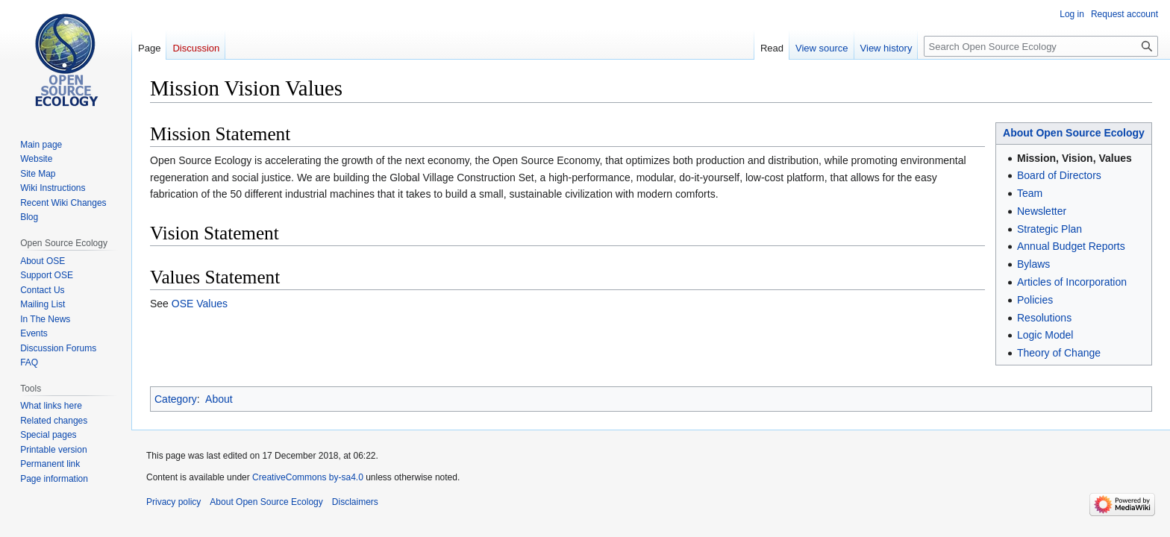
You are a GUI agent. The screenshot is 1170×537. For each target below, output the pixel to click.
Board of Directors (1059, 175)
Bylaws (1033, 264)
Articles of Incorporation (1072, 282)
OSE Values (200, 304)
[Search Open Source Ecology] (1041, 46)
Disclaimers (355, 502)
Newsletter (1041, 211)
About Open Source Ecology (1074, 133)
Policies (1035, 300)
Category (175, 399)
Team (1029, 193)
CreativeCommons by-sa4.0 (307, 477)
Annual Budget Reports (1071, 246)
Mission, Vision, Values (1074, 158)
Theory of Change (1059, 353)
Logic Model (1045, 335)
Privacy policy (173, 502)
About (219, 399)
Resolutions (1044, 318)
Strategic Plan (1049, 229)
